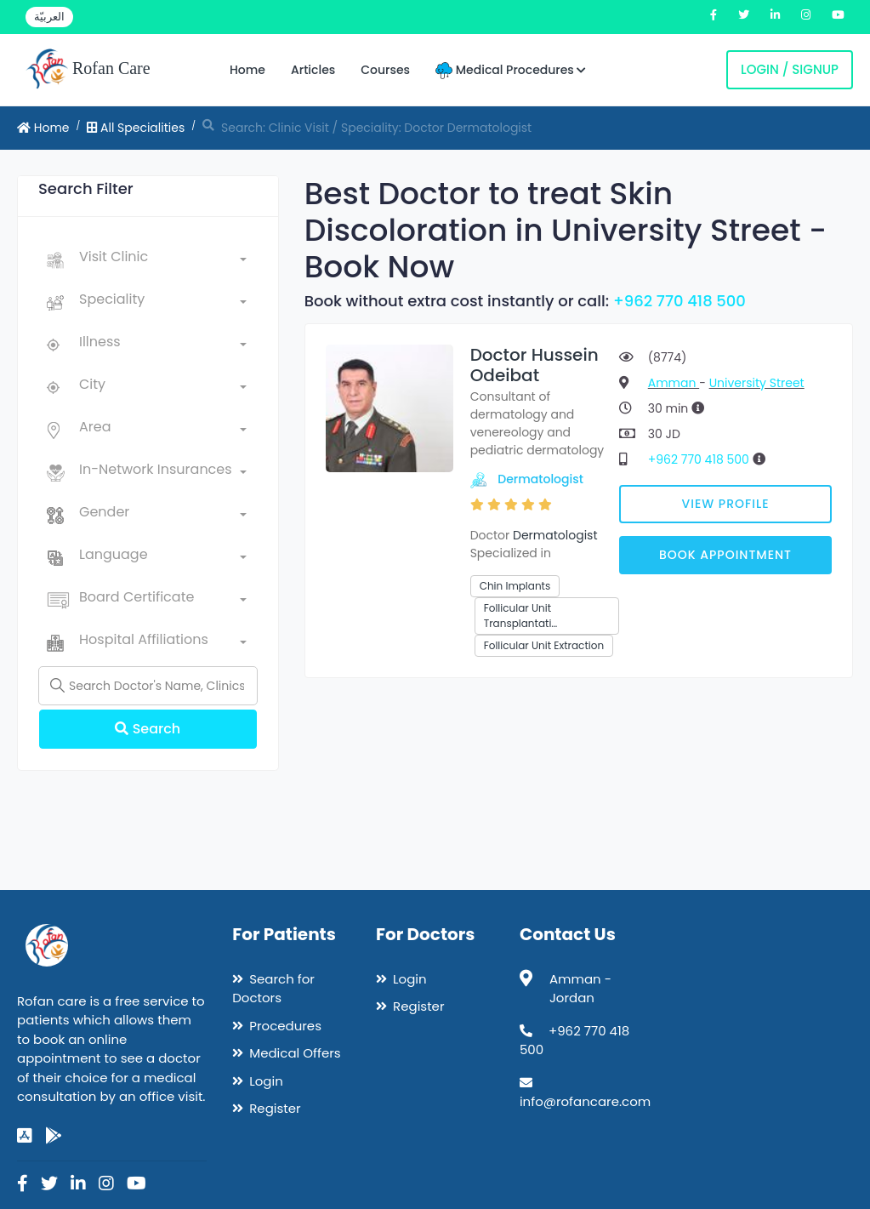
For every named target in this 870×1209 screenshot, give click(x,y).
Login (266, 1081)
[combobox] (163, 260)
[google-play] (53, 1135)
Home (247, 69)
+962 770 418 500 (679, 300)
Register (274, 1108)
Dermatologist (540, 479)
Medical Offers (294, 1053)
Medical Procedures (510, 70)
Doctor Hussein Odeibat (534, 365)
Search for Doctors (273, 988)
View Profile (725, 503)
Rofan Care (88, 69)
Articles (313, 69)
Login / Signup (790, 69)
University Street (757, 382)
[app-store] (24, 1135)
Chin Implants (515, 586)
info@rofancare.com (585, 1101)
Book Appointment (725, 554)
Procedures (285, 1026)
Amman (673, 382)
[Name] (148, 685)
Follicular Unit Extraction (544, 645)
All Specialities (136, 127)
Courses (385, 69)
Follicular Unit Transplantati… (521, 615)
